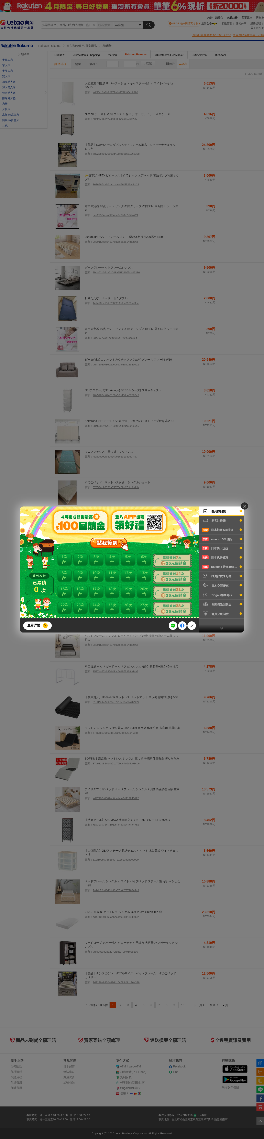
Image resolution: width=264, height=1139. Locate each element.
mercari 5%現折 (222, 539)
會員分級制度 (222, 614)
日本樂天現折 (222, 548)
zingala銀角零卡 (222, 595)
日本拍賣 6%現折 (222, 530)
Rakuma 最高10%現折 (222, 567)
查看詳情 (33, 625)
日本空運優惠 (222, 585)
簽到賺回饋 (222, 511)
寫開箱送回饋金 (222, 604)
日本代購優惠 (222, 557)
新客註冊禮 (222, 520)
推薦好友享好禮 (222, 576)
